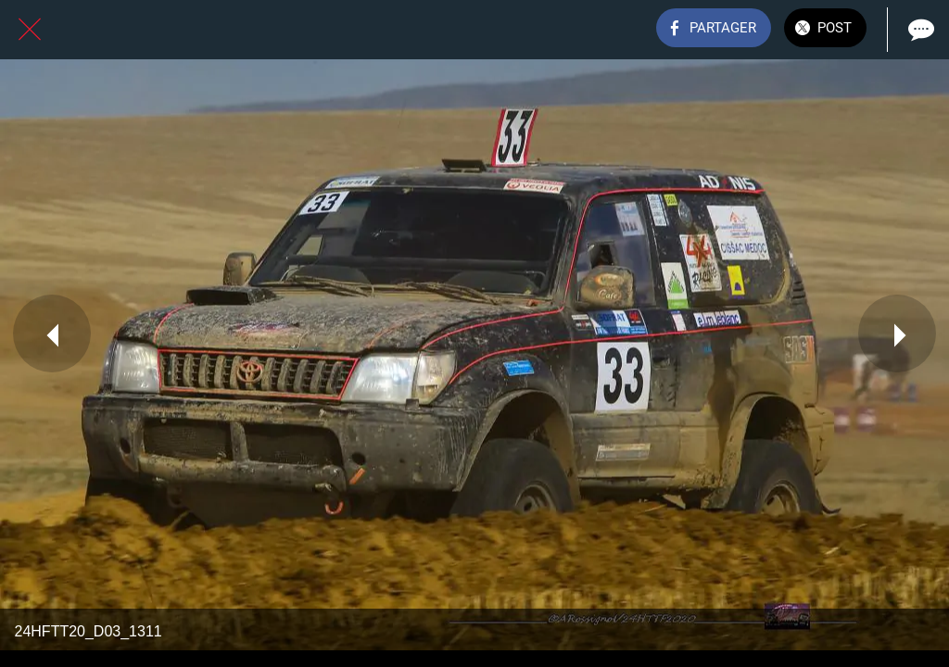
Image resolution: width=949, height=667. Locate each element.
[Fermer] (30, 30)
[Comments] (919, 29)
